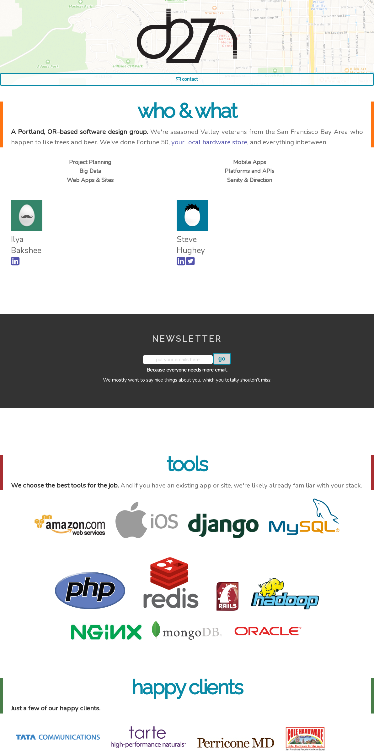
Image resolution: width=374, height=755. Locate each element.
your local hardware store (209, 142)
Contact (187, 79)
